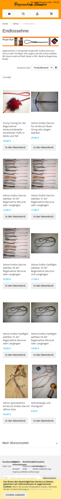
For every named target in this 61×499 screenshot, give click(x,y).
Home (5, 23)
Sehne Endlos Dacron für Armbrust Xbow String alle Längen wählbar (42, 127)
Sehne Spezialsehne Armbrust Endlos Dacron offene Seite (16, 406)
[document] (30, 489)
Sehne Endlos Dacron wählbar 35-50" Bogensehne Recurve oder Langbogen (14, 200)
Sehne (16, 23)
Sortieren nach (23, 67)
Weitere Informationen (41, 489)
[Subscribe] (50, 478)
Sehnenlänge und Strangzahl (40, 404)
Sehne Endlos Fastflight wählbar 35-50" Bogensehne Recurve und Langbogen (43, 269)
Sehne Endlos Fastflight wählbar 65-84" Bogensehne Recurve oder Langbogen (43, 338)
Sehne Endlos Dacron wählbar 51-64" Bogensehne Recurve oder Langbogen (42, 200)
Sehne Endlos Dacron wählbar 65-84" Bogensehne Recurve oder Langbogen (14, 269)
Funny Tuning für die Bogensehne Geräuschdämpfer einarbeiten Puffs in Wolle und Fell (14, 129)
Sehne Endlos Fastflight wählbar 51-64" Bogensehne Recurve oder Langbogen (15, 338)
